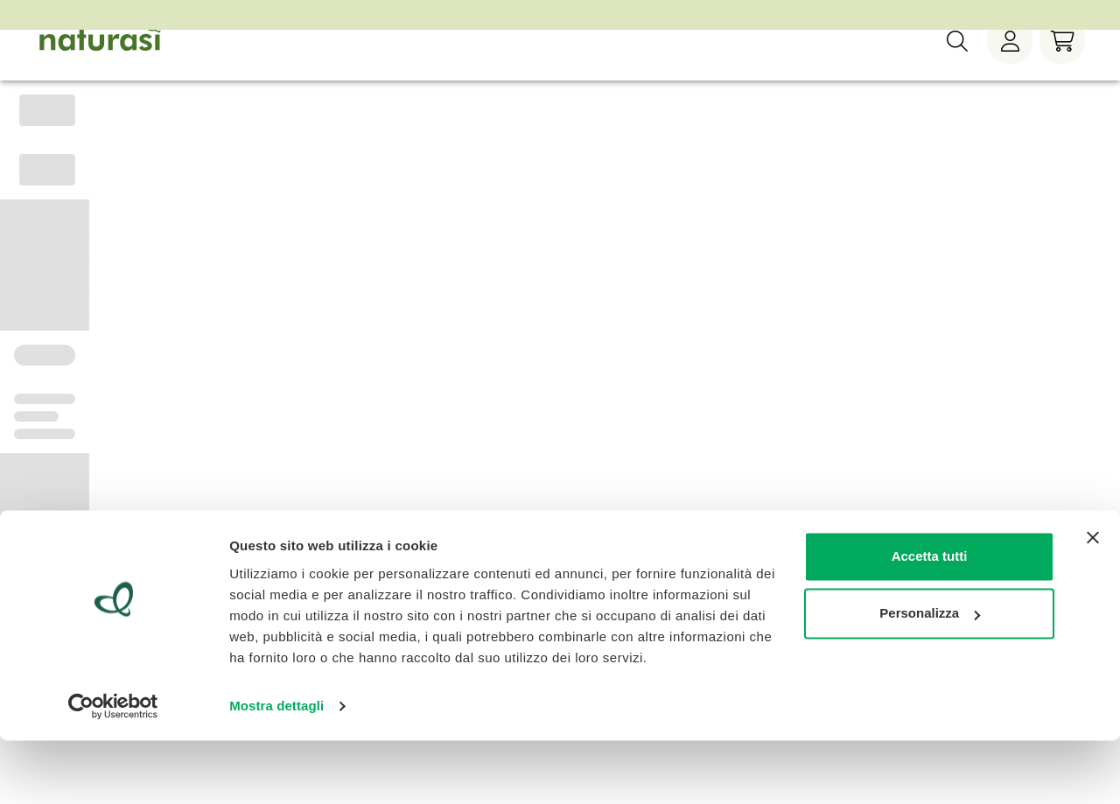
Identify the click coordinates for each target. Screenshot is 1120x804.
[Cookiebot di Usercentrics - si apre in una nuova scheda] (113, 770)
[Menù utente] (1009, 69)
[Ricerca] (957, 69)
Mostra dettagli (276, 769)
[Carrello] (1062, 69)
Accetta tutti (930, 619)
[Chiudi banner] (1093, 601)
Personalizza (929, 676)
